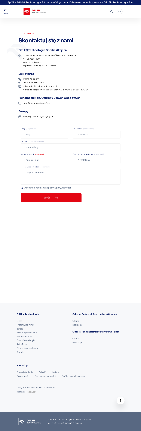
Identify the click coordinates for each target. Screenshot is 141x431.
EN (119, 11)
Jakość (42, 372)
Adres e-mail (32, 154)
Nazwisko (83, 129)
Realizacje (77, 325)
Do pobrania (23, 376)
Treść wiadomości (35, 167)
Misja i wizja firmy (25, 325)
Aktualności (22, 344)
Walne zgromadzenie (27, 332)
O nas (19, 321)
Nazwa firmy (33, 142)
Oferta (75, 321)
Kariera (55, 372)
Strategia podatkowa (27, 348)
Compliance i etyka (26, 340)
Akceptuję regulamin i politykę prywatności (47, 187)
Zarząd (20, 328)
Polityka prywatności (45, 376)
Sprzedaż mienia (25, 372)
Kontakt (20, 352)
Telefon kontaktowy (88, 154)
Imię (28, 129)
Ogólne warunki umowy (73, 376)
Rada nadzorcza (24, 336)
